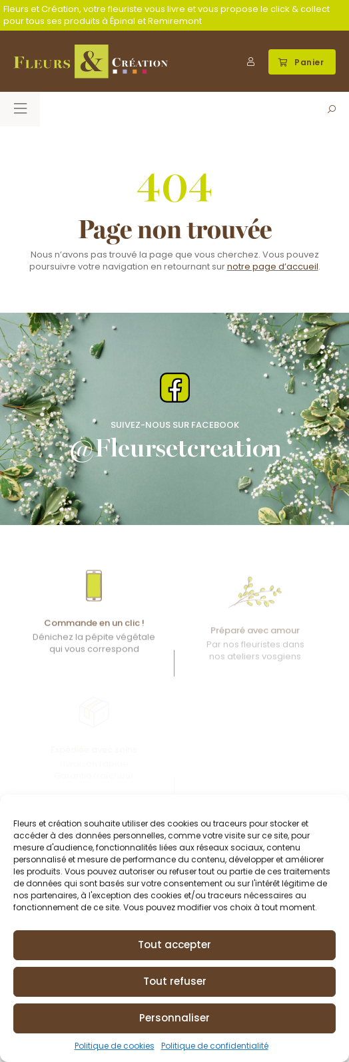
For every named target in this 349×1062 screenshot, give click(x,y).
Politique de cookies (115, 1045)
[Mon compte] (250, 61)
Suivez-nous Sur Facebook (175, 425)
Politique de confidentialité (214, 1045)
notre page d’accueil (272, 266)
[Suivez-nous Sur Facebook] (175, 388)
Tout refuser (174, 981)
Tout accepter (174, 945)
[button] (302, 62)
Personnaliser (174, 1018)
